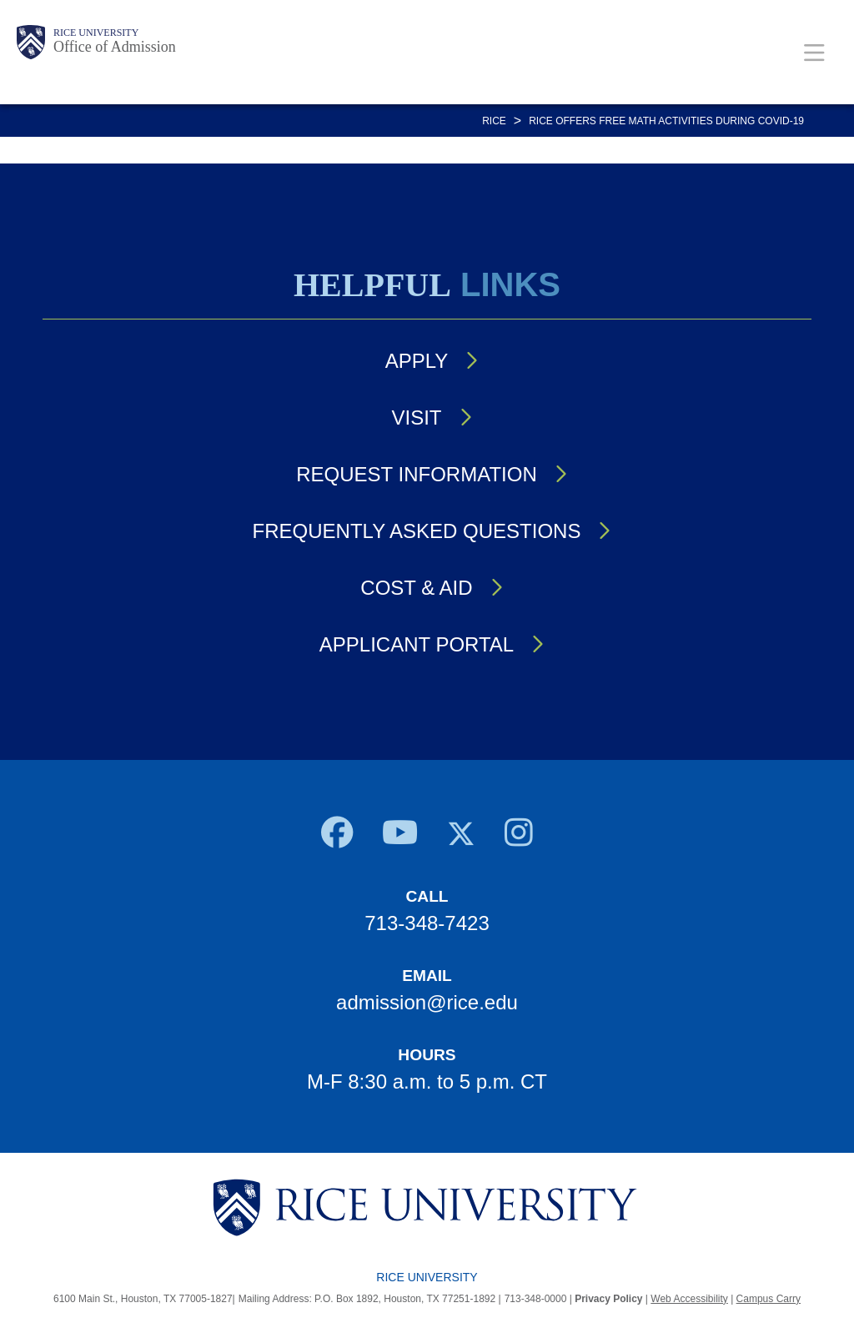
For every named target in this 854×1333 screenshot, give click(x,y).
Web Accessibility (689, 1299)
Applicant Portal (416, 644)
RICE (494, 121)
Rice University (95, 33)
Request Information (416, 474)
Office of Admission (114, 46)
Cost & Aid (416, 587)
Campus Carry (768, 1299)
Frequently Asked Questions (417, 531)
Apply (417, 361)
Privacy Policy (608, 1299)
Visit (416, 417)
